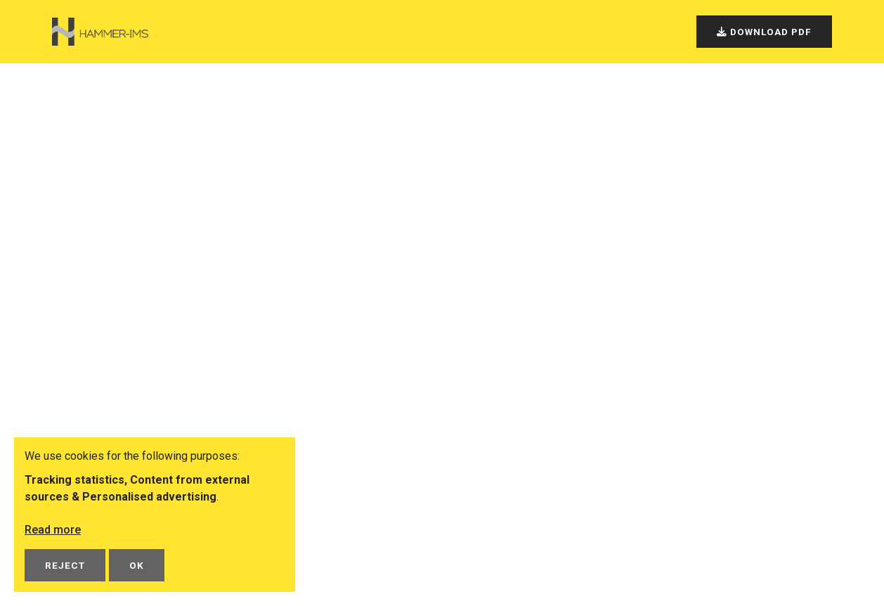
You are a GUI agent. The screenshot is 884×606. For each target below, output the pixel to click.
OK (136, 565)
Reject (65, 565)
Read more (53, 529)
